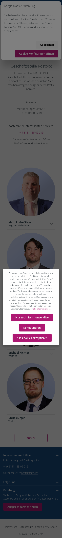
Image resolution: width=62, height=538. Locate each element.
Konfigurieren (32, 329)
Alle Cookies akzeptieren (32, 339)
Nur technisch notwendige (32, 318)
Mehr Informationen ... (41, 310)
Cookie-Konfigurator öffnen (36, 53)
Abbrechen (47, 45)
